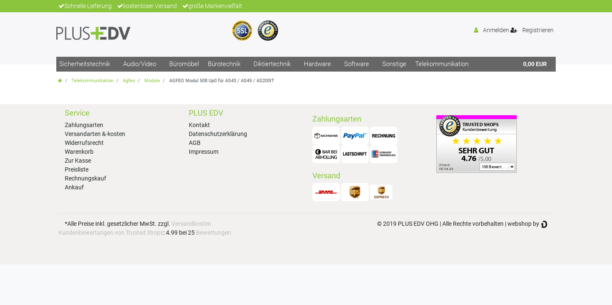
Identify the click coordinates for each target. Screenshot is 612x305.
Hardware (317, 64)
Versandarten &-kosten (95, 133)
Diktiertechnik (272, 64)
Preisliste (76, 169)
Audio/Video (139, 64)
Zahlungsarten (84, 125)
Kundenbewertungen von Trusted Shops (110, 232)
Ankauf (74, 187)
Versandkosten (191, 223)
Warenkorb (79, 151)
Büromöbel (184, 64)
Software (356, 64)
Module (152, 80)
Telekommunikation (442, 64)
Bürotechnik (224, 64)
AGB (195, 142)
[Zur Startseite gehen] (60, 80)
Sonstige (394, 64)
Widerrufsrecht (84, 142)
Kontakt (199, 125)
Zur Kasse (78, 160)
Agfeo (129, 80)
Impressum (203, 151)
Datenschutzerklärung (218, 133)
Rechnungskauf (85, 178)
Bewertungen (213, 232)
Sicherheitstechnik (84, 64)
